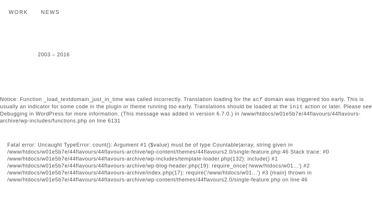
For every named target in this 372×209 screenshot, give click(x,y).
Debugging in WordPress (32, 114)
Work (18, 12)
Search (359, 12)
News (50, 12)
